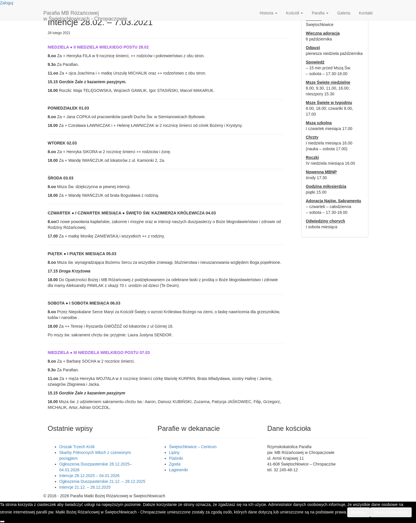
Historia (268, 13)
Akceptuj (359, 512)
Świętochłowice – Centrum (193, 446)
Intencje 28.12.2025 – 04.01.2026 (89, 475)
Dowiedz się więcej (391, 512)
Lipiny (174, 452)
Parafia (320, 13)
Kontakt (366, 13)
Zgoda (175, 464)
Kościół (294, 13)
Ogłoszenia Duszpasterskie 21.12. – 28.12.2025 (102, 481)
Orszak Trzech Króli (76, 446)
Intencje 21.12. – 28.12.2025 (84, 487)
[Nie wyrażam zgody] (2, 521)
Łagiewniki (178, 470)
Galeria (343, 13)
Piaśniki (176, 458)
